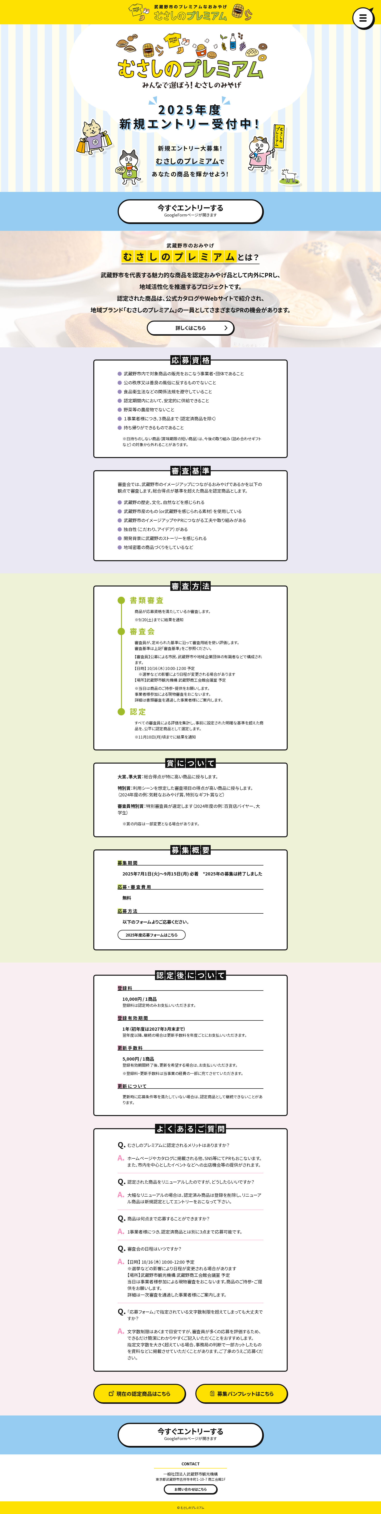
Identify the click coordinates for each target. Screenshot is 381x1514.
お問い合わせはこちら (190, 1489)
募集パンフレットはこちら (245, 1393)
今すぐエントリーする (190, 210)
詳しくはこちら (190, 327)
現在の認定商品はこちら (143, 1393)
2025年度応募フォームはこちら (152, 935)
